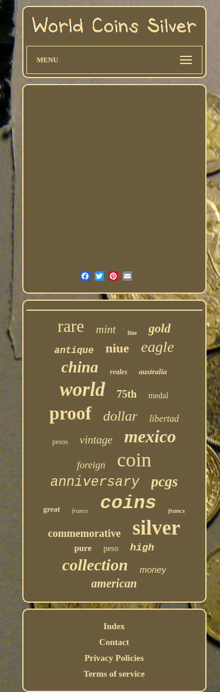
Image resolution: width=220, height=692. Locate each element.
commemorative (84, 533)
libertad (164, 419)
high (142, 547)
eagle (157, 346)
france (80, 510)
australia (153, 371)
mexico (150, 436)
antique (74, 350)
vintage (96, 440)
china (79, 367)
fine (132, 333)
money (153, 570)
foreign (91, 465)
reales (118, 372)
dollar (120, 416)
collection (95, 565)
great (51, 509)
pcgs (164, 481)
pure (83, 548)
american (114, 583)
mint (106, 329)
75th (127, 394)
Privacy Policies (114, 658)
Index (114, 626)
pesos (60, 442)
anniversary (95, 482)
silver (157, 527)
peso (111, 548)
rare (70, 326)
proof (70, 413)
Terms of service (113, 673)
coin (134, 460)
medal (158, 395)
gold (159, 328)
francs (176, 510)
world (82, 389)
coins (128, 503)
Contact (114, 642)
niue (117, 348)
